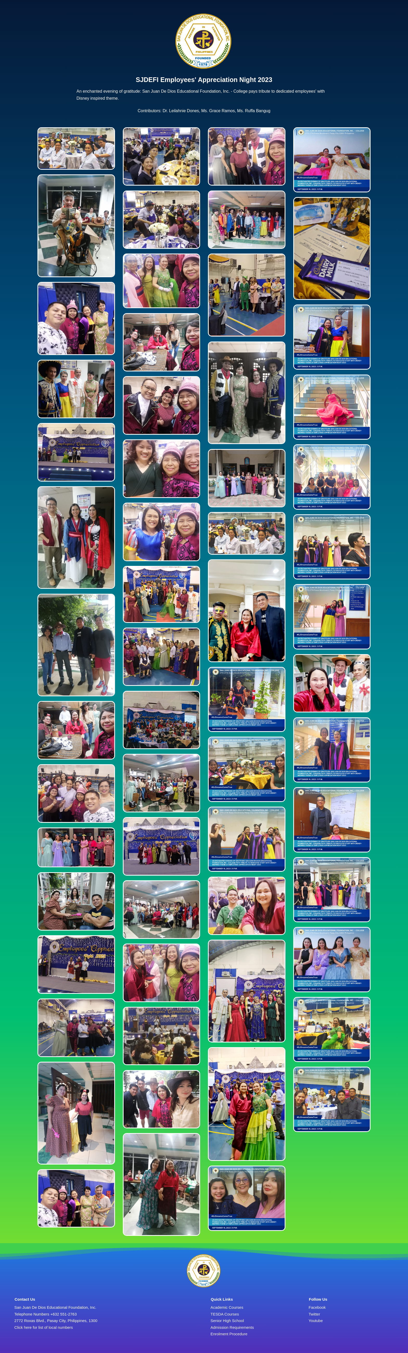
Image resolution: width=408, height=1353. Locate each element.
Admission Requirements (232, 1327)
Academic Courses (227, 1307)
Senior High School (227, 1320)
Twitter (314, 1314)
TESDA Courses (225, 1314)
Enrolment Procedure (229, 1334)
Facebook (317, 1307)
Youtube (316, 1320)
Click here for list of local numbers (43, 1327)
